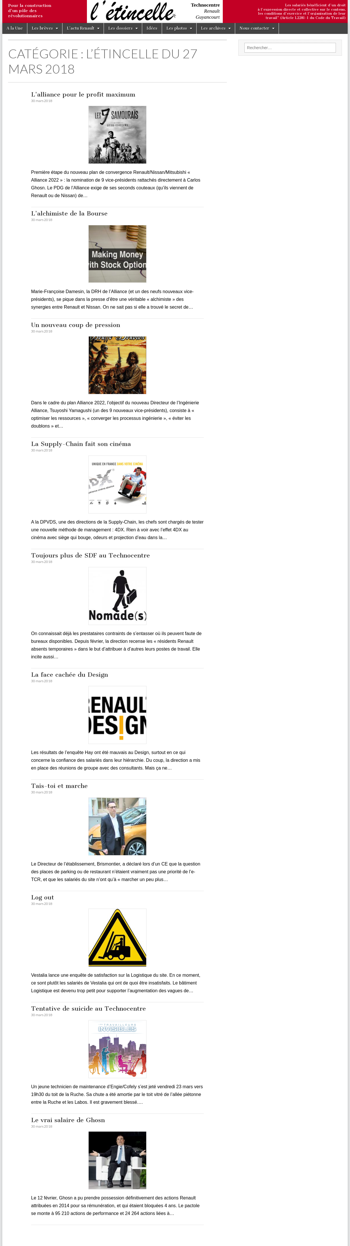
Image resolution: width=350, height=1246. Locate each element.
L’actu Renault (80, 28)
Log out (42, 897)
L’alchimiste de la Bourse (69, 213)
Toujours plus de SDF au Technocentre (90, 555)
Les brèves (42, 28)
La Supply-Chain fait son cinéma (81, 443)
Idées (152, 28)
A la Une (15, 28)
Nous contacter (254, 28)
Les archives (213, 28)
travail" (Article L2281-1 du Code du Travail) (306, 18)
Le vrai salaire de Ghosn (68, 1120)
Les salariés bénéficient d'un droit (315, 5)
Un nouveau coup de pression (75, 324)
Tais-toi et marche (59, 785)
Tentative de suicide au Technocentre (88, 1008)
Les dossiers (120, 28)
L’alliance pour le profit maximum (83, 94)
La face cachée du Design (69, 674)
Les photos (176, 28)
